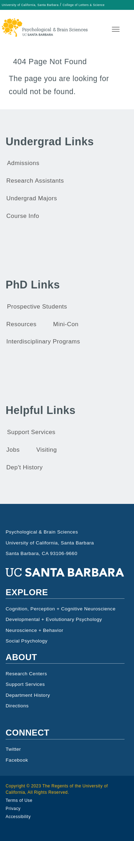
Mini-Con (65, 324)
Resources (21, 324)
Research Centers (26, 673)
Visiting (46, 449)
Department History (28, 695)
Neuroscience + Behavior (34, 630)
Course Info (22, 216)
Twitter (13, 749)
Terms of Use (19, 800)
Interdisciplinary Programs (43, 341)
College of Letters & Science (83, 5)
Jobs (13, 449)
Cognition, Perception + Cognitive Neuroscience (61, 608)
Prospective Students (37, 306)
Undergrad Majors (31, 198)
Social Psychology (26, 641)
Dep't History (24, 467)
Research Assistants (35, 180)
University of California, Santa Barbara (30, 5)
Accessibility (18, 816)
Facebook (17, 760)
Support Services (31, 432)
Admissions (23, 163)
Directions (17, 705)
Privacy (13, 808)
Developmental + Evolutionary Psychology (54, 619)
